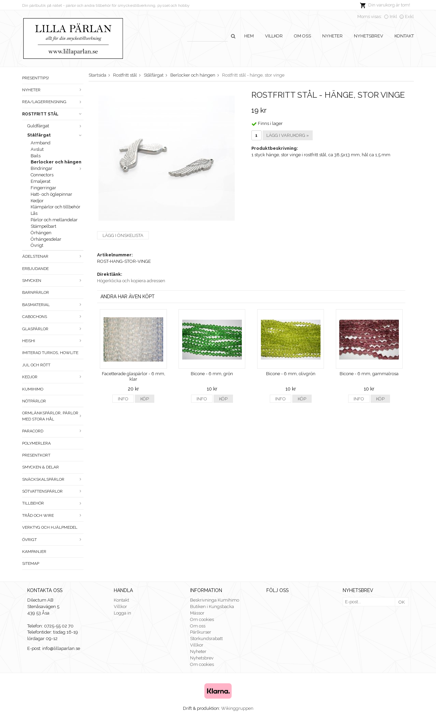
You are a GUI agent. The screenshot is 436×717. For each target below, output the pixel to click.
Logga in (122, 613)
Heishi (52, 340)
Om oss (302, 35)
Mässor (197, 613)
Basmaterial (52, 304)
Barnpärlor (35, 292)
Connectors (42, 174)
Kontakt (404, 35)
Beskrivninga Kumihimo (214, 600)
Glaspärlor (52, 328)
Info (123, 398)
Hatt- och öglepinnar (51, 194)
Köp (144, 398)
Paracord (52, 431)
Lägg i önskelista (123, 235)
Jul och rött (36, 365)
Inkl (393, 16)
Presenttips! (35, 78)
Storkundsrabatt (206, 638)
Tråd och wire (52, 515)
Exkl (409, 16)
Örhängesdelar (46, 239)
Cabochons (52, 316)
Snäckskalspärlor (52, 479)
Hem (249, 35)
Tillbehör (52, 503)
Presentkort (36, 455)
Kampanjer (34, 551)
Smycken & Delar (40, 467)
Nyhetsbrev (368, 35)
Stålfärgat (55, 135)
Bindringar (57, 168)
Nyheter (332, 35)
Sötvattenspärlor (52, 491)
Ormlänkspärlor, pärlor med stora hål (52, 416)
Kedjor (37, 200)
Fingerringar (43, 187)
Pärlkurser (200, 632)
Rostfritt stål (52, 114)
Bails (36, 155)
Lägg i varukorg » (287, 135)
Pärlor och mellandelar (54, 219)
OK (402, 602)
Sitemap (30, 563)
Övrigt (37, 245)
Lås (34, 213)
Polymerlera (36, 443)
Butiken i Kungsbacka (212, 606)
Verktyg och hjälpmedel (49, 527)
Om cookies (202, 619)
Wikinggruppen (237, 708)
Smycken (52, 280)
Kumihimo (32, 389)
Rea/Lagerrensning (52, 101)
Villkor (274, 35)
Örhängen (41, 232)
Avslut (37, 149)
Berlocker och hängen (56, 161)
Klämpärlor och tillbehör (55, 206)
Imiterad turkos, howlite (50, 352)
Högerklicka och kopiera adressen (131, 280)
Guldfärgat (55, 125)
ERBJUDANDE (35, 268)
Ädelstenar (52, 256)
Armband (40, 142)
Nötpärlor (34, 401)
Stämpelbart (43, 226)
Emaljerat (40, 181)
